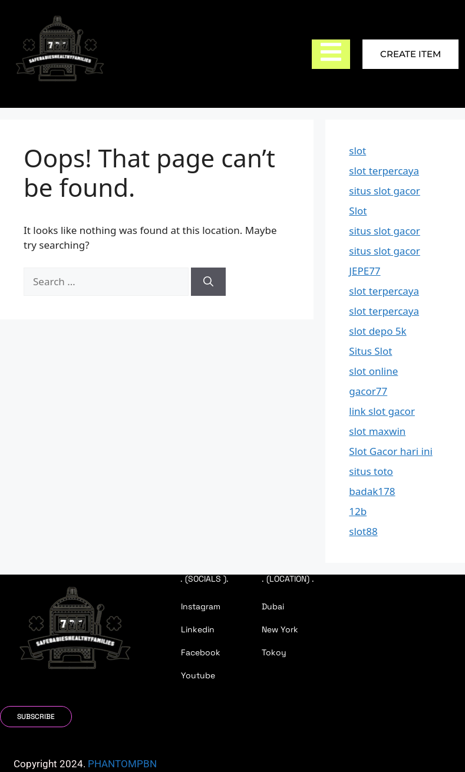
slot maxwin (377, 431)
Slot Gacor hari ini (391, 451)
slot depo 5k (377, 331)
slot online (373, 371)
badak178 (372, 491)
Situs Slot (370, 351)
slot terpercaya (384, 170)
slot (357, 150)
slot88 (363, 531)
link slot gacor (382, 411)
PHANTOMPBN (122, 764)
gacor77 (368, 391)
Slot (358, 210)
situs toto (371, 471)
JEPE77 (364, 271)
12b (358, 511)
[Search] (208, 282)
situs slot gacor (384, 190)
